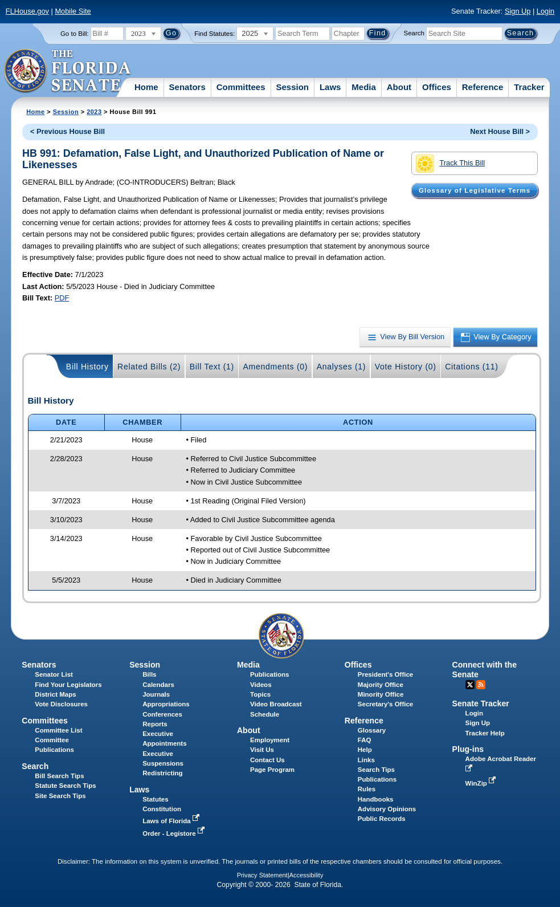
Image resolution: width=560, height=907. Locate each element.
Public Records (382, 818)
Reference (483, 87)
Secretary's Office (385, 704)
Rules (366, 789)
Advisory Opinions (387, 809)
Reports (154, 724)
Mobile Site (73, 11)
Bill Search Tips (59, 775)
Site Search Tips (60, 795)
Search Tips (376, 769)
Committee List (58, 730)
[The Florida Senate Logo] (68, 71)
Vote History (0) (405, 366)
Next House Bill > (500, 131)
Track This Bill (450, 163)
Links (366, 759)
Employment (269, 740)
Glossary (372, 730)
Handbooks (376, 799)
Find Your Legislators (68, 684)
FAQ (364, 740)
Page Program (272, 769)
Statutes (155, 799)
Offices (436, 87)
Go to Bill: (74, 33)
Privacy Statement (262, 875)
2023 (94, 111)
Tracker (529, 87)
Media (363, 87)
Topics (260, 694)
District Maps (55, 694)
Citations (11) (471, 366)
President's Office (385, 674)
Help (365, 749)
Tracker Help (485, 733)
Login (545, 11)
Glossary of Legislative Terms (474, 190)
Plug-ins (468, 749)
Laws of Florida (172, 820)
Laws (330, 87)
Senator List (54, 674)
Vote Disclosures (61, 704)
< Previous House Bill (67, 131)
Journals (156, 694)
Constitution (161, 809)
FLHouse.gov (27, 11)
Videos (261, 684)
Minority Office (381, 694)
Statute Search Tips (65, 785)
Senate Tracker (480, 703)
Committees (240, 87)
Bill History (87, 366)
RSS (480, 684)
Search (414, 33)
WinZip (481, 783)
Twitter (470, 684)
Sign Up (518, 11)
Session (292, 87)
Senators (187, 87)
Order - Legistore (174, 833)
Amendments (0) (275, 366)
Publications (269, 674)
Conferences (162, 714)
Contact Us (267, 759)
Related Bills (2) (149, 366)
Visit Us (262, 749)
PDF (62, 298)
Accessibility (306, 875)
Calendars (158, 684)
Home (146, 87)
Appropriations (166, 704)
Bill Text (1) (212, 366)
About (399, 87)
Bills (149, 674)
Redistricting (162, 773)
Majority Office (380, 684)
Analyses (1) (341, 366)
